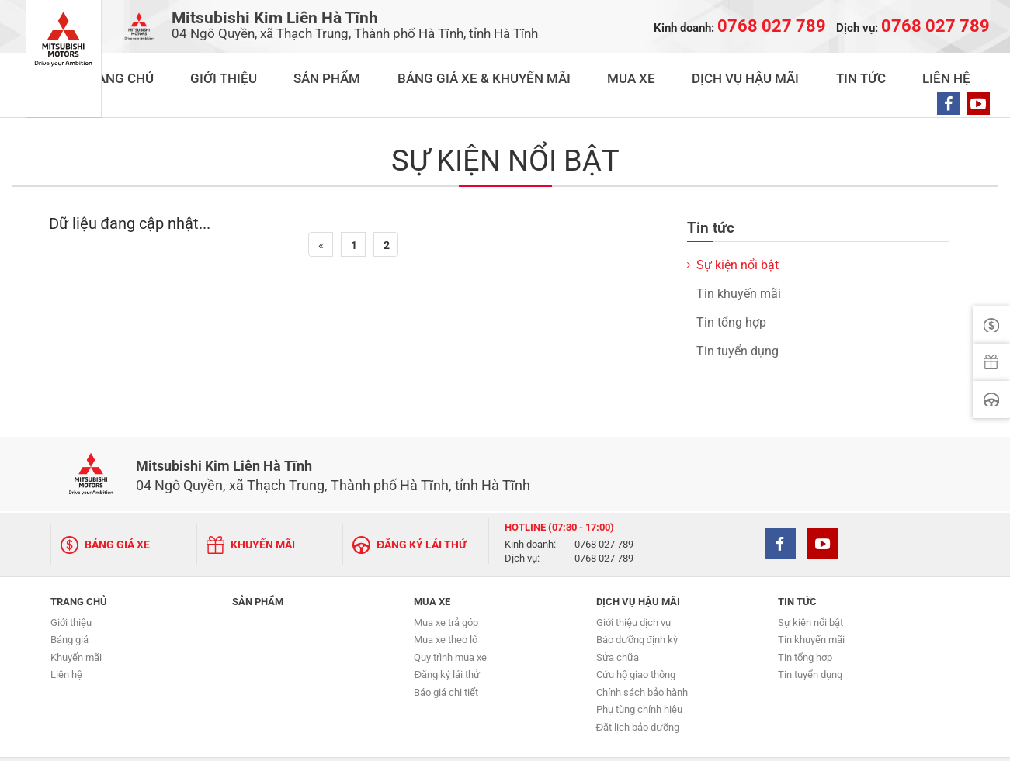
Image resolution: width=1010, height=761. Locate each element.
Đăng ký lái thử (447, 640)
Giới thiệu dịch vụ (633, 588)
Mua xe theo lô (445, 606)
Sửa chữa (617, 623)
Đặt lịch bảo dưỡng (638, 693)
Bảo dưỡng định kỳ (637, 606)
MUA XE (680, 70)
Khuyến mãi (76, 623)
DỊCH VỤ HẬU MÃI (760, 70)
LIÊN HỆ (900, 70)
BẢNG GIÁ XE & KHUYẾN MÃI (573, 70)
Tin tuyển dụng (737, 320)
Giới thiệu (71, 588)
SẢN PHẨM (458, 70)
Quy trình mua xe (450, 623)
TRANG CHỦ (311, 70)
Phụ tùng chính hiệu (639, 675)
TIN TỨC (842, 70)
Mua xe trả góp (446, 588)
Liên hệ (66, 640)
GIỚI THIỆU (386, 70)
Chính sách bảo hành (642, 658)
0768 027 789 (603, 514)
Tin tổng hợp (731, 291)
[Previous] (320, 213)
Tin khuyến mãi (738, 262)
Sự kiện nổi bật (737, 234)
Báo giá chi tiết (446, 658)
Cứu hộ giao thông (635, 640)
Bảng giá (69, 606)
